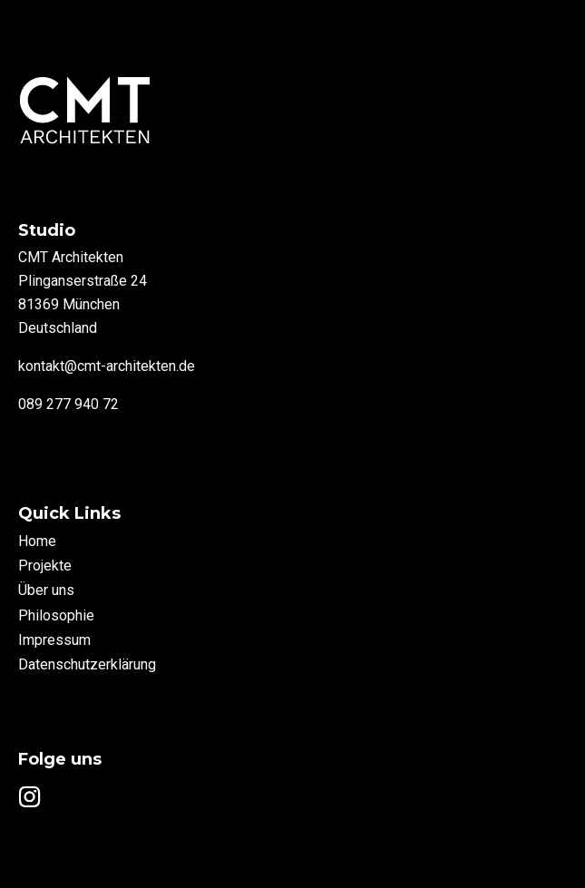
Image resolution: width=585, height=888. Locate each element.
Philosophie (56, 615)
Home (37, 541)
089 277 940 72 (68, 404)
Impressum (54, 640)
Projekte (45, 565)
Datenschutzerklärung (87, 664)
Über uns (46, 590)
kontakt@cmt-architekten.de (106, 366)
